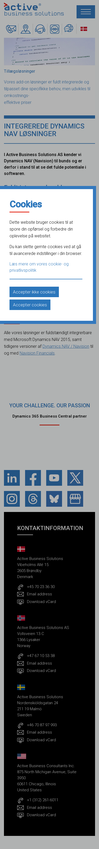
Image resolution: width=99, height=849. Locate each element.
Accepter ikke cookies (34, 292)
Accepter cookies (30, 304)
